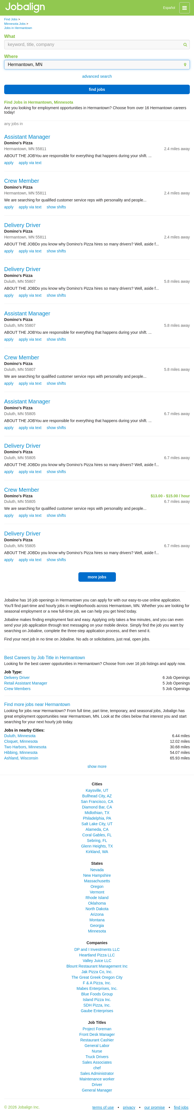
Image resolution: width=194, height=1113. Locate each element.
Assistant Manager (27, 137)
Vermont (97, 892)
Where (11, 56)
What (9, 36)
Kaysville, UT (97, 790)
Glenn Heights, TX (97, 846)
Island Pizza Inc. (97, 999)
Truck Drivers (97, 1056)
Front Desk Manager (97, 1034)
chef (97, 1068)
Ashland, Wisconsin (21, 758)
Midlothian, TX (96, 812)
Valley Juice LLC (97, 960)
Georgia (97, 925)
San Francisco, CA (97, 801)
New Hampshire (97, 875)
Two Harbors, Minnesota (25, 747)
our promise (154, 1107)
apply (8, 162)
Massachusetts (97, 881)
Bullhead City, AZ (97, 796)
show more (97, 766)
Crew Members (17, 688)
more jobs (97, 577)
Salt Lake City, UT (97, 824)
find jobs (97, 89)
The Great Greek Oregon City (97, 977)
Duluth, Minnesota (20, 736)
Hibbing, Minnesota (21, 752)
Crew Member (21, 181)
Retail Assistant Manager (25, 683)
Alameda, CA (97, 829)
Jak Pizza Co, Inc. (97, 972)
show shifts (56, 207)
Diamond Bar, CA (97, 807)
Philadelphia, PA (97, 818)
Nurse (97, 1051)
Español (169, 8)
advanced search (97, 76)
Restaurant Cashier (97, 1040)
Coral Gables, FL (97, 835)
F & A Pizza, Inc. (97, 983)
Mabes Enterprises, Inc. (96, 988)
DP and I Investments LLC (97, 949)
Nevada (97, 870)
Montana (97, 920)
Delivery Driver (22, 225)
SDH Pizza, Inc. (97, 1005)
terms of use (103, 1107)
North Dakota (97, 909)
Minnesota (97, 931)
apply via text (30, 162)
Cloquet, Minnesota (21, 741)
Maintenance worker (97, 1079)
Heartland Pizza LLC (97, 955)
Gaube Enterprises (97, 1011)
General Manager (97, 1090)
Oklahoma (97, 903)
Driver (97, 1084)
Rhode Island (97, 897)
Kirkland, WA (97, 851)
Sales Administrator (97, 1073)
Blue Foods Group (97, 994)
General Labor (97, 1045)
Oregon (97, 886)
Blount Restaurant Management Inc (97, 966)
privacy (129, 1107)
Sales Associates (97, 1062)
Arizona (96, 914)
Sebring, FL (97, 840)
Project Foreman (97, 1029)
